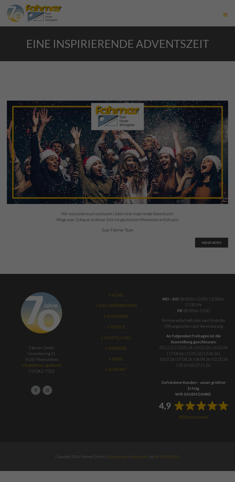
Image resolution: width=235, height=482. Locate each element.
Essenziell (42, 60)
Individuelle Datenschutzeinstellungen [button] (210, 44)
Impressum (206, 60)
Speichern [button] (205, 28)
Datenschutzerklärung (95, 49)
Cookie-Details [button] (191, 56)
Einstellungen (12, 53)
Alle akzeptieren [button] (205, 15)
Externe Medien (127, 60)
